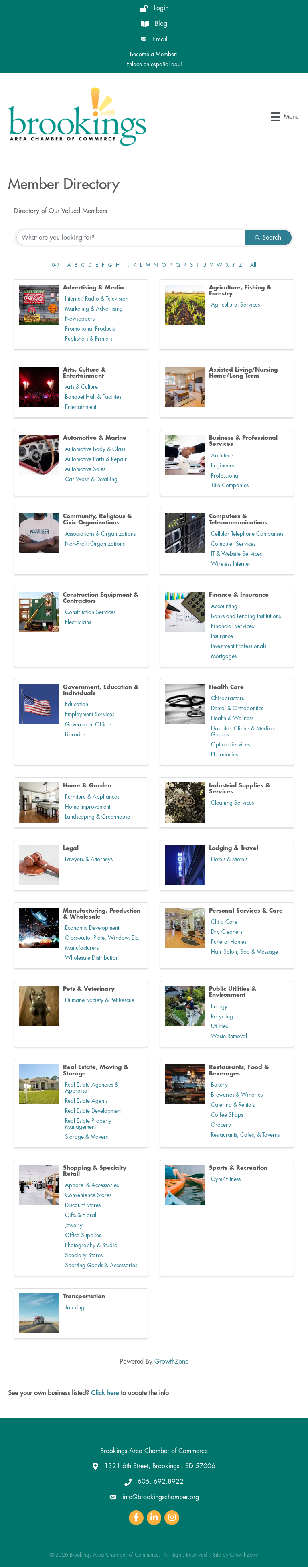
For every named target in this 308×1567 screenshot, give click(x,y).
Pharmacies (224, 754)
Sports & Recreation (238, 1168)
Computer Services (233, 544)
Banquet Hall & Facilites (93, 397)
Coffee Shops (227, 1115)
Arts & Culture (81, 387)
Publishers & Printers (88, 338)
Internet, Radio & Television (96, 298)
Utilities (219, 1026)
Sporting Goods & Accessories (101, 1265)
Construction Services (90, 612)
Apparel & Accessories (92, 1185)
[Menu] (285, 116)
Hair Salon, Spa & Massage (244, 952)
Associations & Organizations (100, 534)
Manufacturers (82, 948)
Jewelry (74, 1225)
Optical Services (230, 744)
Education (76, 704)
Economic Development (92, 928)
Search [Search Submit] (268, 237)
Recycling (222, 1016)
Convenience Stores (88, 1195)
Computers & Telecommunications (238, 519)
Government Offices (88, 724)
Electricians (78, 622)
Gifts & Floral (80, 1215)
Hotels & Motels (229, 859)
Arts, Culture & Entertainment (84, 372)
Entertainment (80, 407)
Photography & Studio (91, 1245)
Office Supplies (83, 1235)
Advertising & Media (93, 287)
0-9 (55, 265)
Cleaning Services (232, 802)
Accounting (224, 606)
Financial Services (232, 626)
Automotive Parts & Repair (96, 459)
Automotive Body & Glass (95, 449)
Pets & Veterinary (89, 989)
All (253, 265)
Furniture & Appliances (92, 796)
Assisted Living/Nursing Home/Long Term (243, 372)
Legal (71, 848)
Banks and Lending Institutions (246, 616)
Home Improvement (87, 806)
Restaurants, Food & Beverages (239, 1070)
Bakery (219, 1084)
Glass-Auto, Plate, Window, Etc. (102, 938)
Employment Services (89, 714)
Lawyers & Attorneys (89, 859)
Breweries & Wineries (237, 1095)
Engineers (222, 465)
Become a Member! (154, 54)
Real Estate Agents (86, 1101)
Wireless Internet (230, 564)
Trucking (74, 1307)
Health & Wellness (232, 718)
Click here (105, 1393)
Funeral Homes (228, 942)
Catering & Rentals (233, 1105)
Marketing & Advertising (94, 308)
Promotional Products (90, 328)
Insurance (222, 636)
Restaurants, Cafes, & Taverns (245, 1135)
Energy (219, 1006)
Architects (222, 455)
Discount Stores (83, 1205)
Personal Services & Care (246, 910)
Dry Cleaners (226, 932)
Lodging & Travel (233, 848)
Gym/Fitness (226, 1179)
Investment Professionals (238, 646)
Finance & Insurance (239, 595)
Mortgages (224, 656)
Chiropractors (227, 698)
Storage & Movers (86, 1137)
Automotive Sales (85, 469)
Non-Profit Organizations (95, 544)
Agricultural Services (235, 304)
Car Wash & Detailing (91, 479)
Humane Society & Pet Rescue (99, 1000)
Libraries (75, 734)
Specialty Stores (84, 1255)
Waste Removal (229, 1036)
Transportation (84, 1296)
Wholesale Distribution (92, 958)
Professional (225, 475)
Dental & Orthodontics (237, 708)
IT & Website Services (236, 554)
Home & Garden (87, 785)
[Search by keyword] (130, 237)
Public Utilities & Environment (232, 992)
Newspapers (80, 318)
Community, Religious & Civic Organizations (97, 519)
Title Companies (230, 485)
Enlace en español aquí (154, 64)
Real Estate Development (93, 1111)
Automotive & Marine (94, 438)
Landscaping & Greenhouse (97, 816)
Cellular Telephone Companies (247, 534)
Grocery (221, 1125)
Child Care (224, 922)
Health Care (226, 687)
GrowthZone (171, 1361)
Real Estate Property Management (88, 1124)
